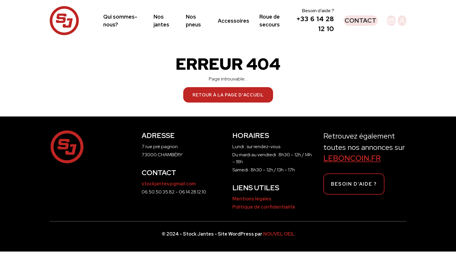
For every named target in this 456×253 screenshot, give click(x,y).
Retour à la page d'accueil (228, 96)
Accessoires (225, 21)
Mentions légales (251, 200)
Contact (340, 21)
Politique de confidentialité (263, 208)
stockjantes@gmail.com (169, 185)
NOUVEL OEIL (279, 235)
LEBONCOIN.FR (352, 160)
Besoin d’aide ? (354, 185)
